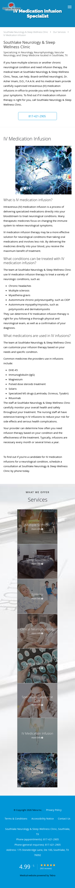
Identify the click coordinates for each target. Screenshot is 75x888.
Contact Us (64, 818)
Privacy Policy (54, 810)
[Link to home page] (31, 7)
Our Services (59, 32)
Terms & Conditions (16, 818)
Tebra (52, 875)
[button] (70, 7)
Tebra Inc (36, 810)
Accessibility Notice (42, 818)
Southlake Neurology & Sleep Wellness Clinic (25, 32)
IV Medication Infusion (14, 35)
